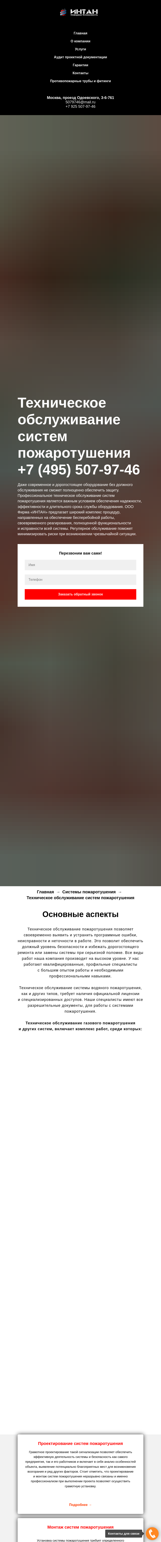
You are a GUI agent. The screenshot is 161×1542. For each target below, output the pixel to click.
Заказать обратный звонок (80, 594)
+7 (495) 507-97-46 (79, 469)
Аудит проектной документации (80, 57)
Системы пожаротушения (89, 892)
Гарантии (80, 65)
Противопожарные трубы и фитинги (80, 81)
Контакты (80, 73)
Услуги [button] (80, 49)
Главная (80, 33)
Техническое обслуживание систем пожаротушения (80, 897)
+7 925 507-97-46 (81, 106)
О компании (80, 41)
